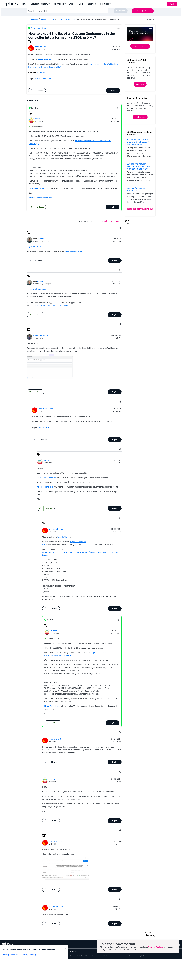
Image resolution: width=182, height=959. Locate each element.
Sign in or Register (155, 947)
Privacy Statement (10, 955)
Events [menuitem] (71, 4)
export (37, 78)
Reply (113, 90)
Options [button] (149, 19)
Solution (34, 108)
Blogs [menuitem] (81, 4)
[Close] (65, 948)
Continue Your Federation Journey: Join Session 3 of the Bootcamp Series (139, 142)
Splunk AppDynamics (66, 19)
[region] (34, 952)
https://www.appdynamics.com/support (51, 305)
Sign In (172, 4)
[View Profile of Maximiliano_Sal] (56, 739)
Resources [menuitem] (104, 4)
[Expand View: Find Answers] (65, 3)
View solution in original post (40, 198)
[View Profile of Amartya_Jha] (40, 46)
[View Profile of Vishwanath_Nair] (46, 409)
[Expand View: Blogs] (84, 3)
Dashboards (42, 73)
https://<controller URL (47, 477)
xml (50, 78)
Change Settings (30, 955)
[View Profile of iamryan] (40, 238)
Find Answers (32, 19)
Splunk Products (47, 19)
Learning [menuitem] (92, 4)
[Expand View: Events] (75, 3)
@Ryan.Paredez (44, 59)
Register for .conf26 (140, 46)
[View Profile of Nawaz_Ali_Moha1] (41, 335)
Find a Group (140, 117)
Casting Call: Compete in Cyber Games (138, 189)
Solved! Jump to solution (41, 28)
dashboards (43, 427)
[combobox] (77, 10)
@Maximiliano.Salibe (73, 251)
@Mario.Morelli (35, 246)
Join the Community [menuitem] (39, 4)
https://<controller (37, 188)
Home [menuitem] (24, 4)
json (45, 78)
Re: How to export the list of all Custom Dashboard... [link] (98, 19)
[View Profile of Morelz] (38, 119)
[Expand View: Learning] (96, 3)
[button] (118, 28)
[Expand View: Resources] (110, 3)
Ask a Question (142, 11)
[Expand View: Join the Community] (49, 3)
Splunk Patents (76, 952)
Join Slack (140, 84)
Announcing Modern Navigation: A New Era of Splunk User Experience (138, 166)
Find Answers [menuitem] (58, 4)
